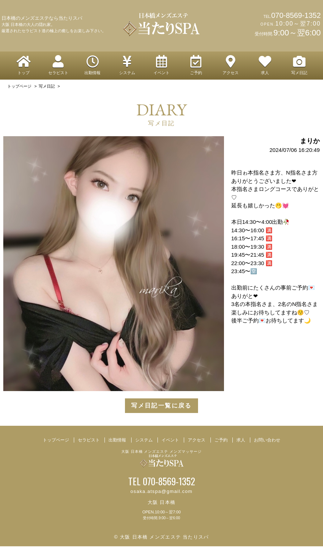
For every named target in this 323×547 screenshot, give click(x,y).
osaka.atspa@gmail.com (161, 492)
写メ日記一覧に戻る (161, 406)
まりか (310, 142)
